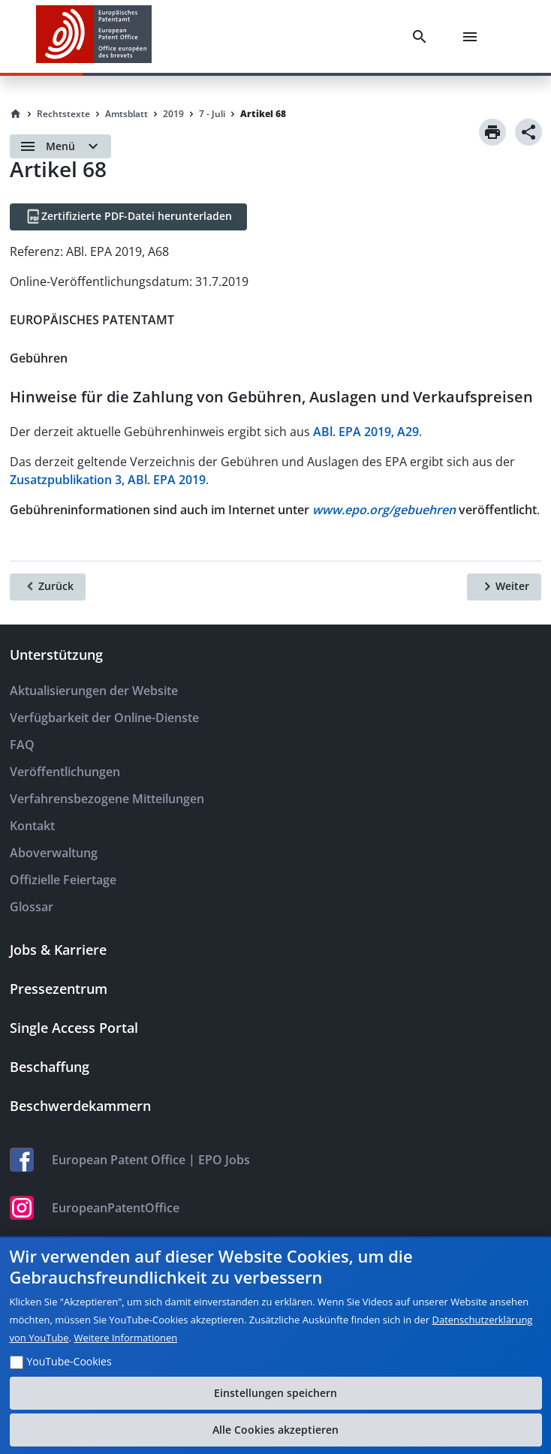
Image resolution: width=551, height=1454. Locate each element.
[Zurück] (48, 587)
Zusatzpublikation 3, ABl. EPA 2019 (108, 479)
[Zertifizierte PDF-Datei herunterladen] (128, 216)
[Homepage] (16, 114)
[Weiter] (504, 587)
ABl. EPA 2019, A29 (366, 431)
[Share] (528, 132)
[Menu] (473, 36)
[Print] (492, 132)
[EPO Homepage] (94, 36)
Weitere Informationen (125, 1337)
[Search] (422, 36)
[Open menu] (60, 146)
